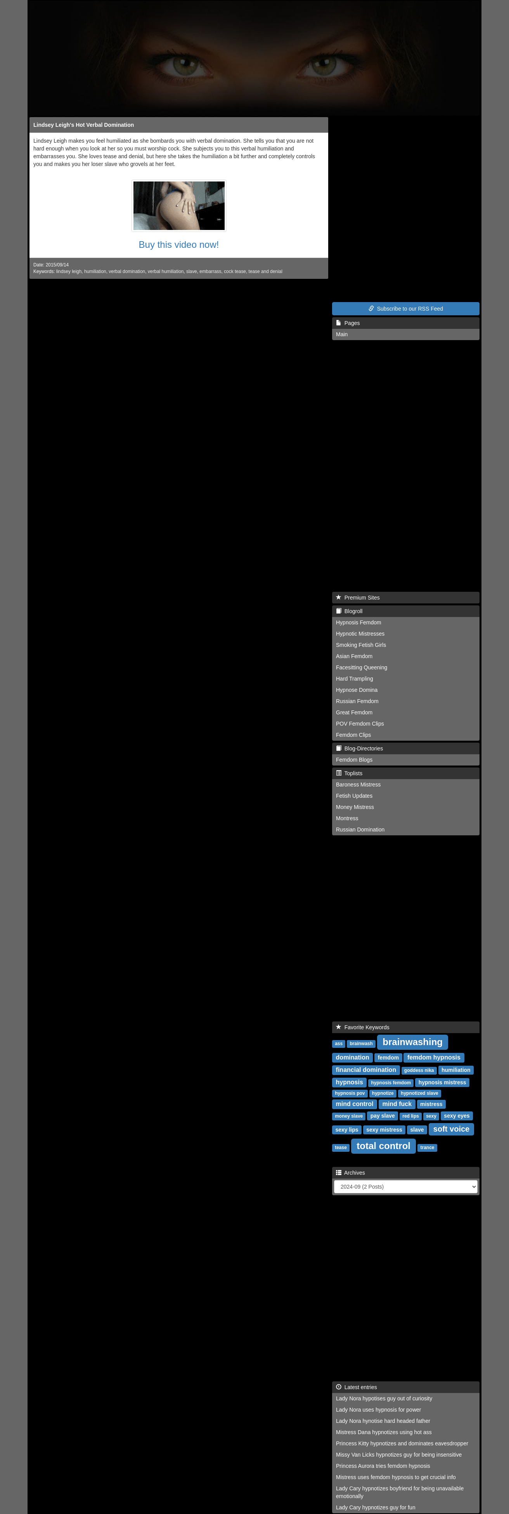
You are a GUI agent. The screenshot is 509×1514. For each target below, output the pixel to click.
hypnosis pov (350, 1093)
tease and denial (265, 271)
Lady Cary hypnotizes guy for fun (376, 1507)
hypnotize (383, 1093)
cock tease (235, 271)
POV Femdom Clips (360, 724)
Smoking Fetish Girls (361, 645)
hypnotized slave (419, 1093)
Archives (350, 1173)
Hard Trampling (354, 679)
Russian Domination (360, 829)
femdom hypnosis (434, 1057)
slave (191, 271)
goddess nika (419, 1070)
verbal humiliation (166, 271)
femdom (388, 1057)
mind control (355, 1104)
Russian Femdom (357, 701)
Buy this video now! (179, 244)
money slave (349, 1116)
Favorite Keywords (363, 1027)
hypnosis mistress (442, 1082)
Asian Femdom (354, 656)
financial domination (366, 1069)
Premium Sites (358, 598)
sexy (431, 1116)
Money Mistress (355, 807)
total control (383, 1146)
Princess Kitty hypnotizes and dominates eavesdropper (402, 1443)
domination (352, 1057)
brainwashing (413, 1042)
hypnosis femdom (391, 1082)
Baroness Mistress (358, 784)
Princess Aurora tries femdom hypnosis (383, 1466)
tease (341, 1147)
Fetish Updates (354, 796)
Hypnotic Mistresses (360, 634)
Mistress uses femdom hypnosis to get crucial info (396, 1477)
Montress (347, 818)
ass (339, 1043)
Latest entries (356, 1387)
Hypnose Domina (356, 690)
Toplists (349, 773)
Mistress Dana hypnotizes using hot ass (384, 1432)
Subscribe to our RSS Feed (406, 309)
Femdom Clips (353, 735)
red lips (410, 1116)
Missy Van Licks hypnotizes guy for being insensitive (399, 1455)
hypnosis (349, 1082)
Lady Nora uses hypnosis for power (378, 1410)
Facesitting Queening (361, 667)
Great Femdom (354, 712)
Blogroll (349, 611)
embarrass (210, 271)
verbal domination (127, 271)
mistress (431, 1104)
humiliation (95, 271)
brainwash (361, 1043)
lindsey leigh (68, 271)
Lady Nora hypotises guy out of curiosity (384, 1398)
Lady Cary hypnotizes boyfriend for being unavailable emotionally (400, 1492)
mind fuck (397, 1104)
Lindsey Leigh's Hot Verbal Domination (83, 125)
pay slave (382, 1116)
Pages (348, 323)
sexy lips (346, 1130)
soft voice (451, 1129)
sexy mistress (384, 1130)
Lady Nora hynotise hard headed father (383, 1421)
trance (427, 1147)
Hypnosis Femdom (358, 622)
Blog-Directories (359, 748)
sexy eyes (456, 1116)
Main (342, 334)
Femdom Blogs (354, 760)
